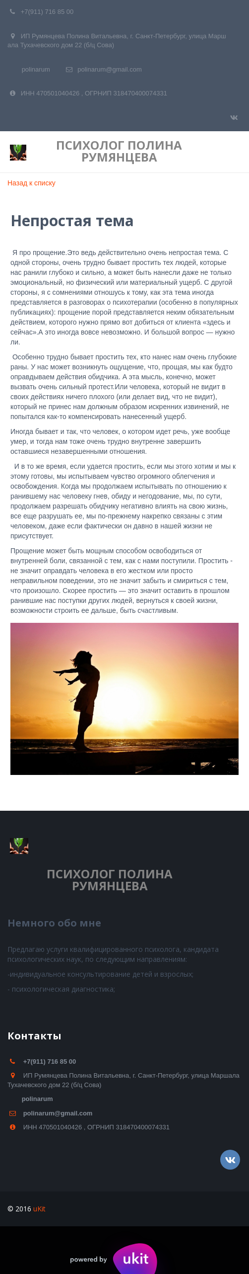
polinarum (36, 69)
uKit (39, 1208)
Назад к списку (31, 183)
